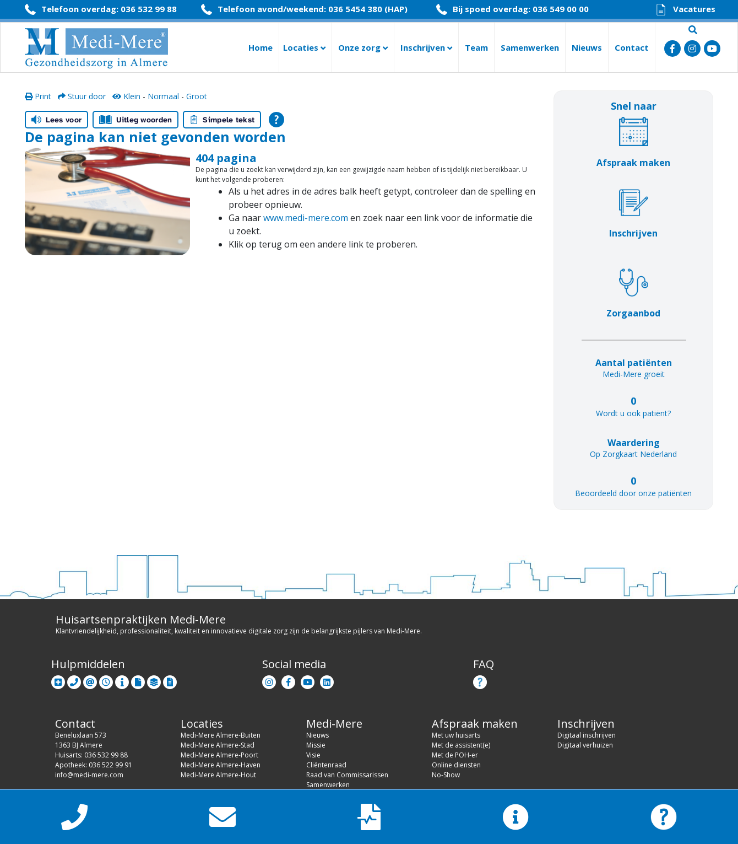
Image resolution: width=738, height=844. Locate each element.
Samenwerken (530, 47)
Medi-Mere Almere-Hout (218, 775)
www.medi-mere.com (305, 218)
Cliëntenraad (326, 765)
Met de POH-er (455, 755)
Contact (632, 47)
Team (476, 47)
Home (260, 47)
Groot (196, 96)
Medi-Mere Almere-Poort (219, 755)
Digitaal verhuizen (585, 745)
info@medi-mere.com (89, 775)
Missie (315, 745)
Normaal (163, 96)
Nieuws (587, 47)
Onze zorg (363, 47)
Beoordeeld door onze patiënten (633, 493)
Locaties (304, 47)
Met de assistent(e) (461, 745)
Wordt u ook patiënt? (633, 413)
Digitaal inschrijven (586, 735)
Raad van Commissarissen (347, 775)
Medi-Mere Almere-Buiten (221, 735)
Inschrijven (426, 47)
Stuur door (82, 96)
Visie (313, 755)
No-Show (446, 775)
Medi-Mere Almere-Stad (217, 745)
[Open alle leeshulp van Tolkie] (276, 119)
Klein (126, 96)
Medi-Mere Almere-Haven (221, 765)
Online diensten (456, 765)
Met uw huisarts (456, 735)
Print (38, 96)
